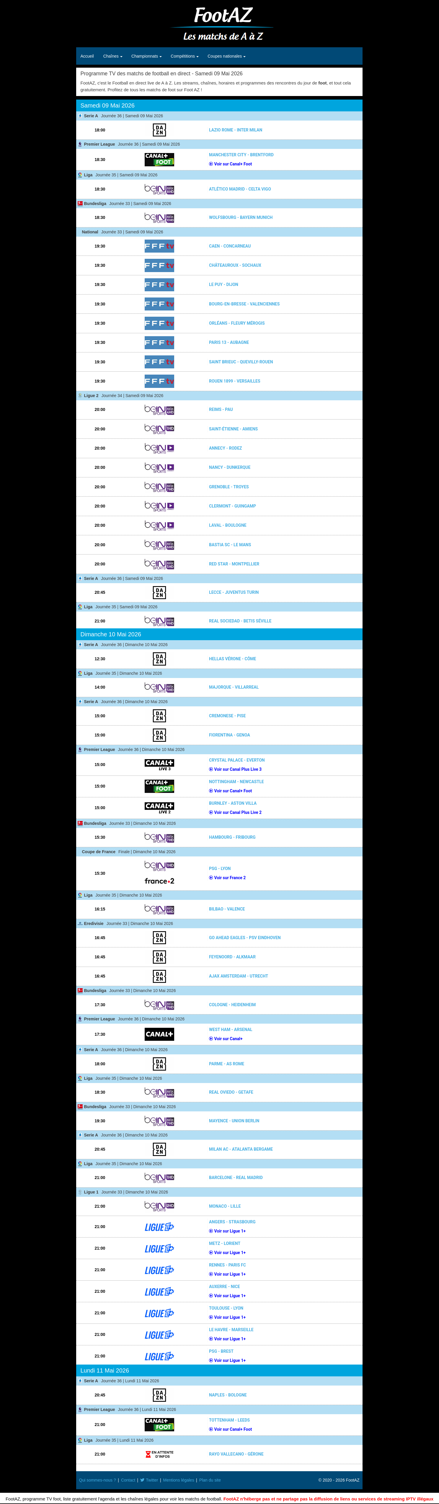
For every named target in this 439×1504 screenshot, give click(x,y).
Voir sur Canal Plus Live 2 (235, 812)
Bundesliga (95, 203)
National (90, 232)
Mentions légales (178, 1480)
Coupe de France (99, 851)
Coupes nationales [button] (225, 56)
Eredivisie (94, 923)
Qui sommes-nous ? (97, 1480)
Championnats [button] (145, 56)
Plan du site (210, 1480)
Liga (88, 175)
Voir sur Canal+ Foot (230, 164)
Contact (128, 1480)
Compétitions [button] (183, 56)
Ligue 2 (91, 395)
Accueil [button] (87, 56)
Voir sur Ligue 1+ (227, 1231)
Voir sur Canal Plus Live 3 (235, 769)
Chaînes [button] (111, 56)
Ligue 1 (91, 1192)
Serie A (91, 115)
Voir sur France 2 (227, 877)
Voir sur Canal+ (226, 1038)
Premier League (99, 144)
